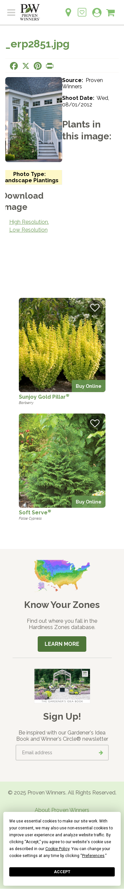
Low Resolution (28, 230)
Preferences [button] (93, 855)
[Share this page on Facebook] (14, 66)
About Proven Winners (62, 810)
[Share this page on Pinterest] (38, 66)
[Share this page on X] (26, 66)
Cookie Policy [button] (57, 848)
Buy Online (89, 386)
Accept (62, 872)
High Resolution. (29, 222)
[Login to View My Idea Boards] (82, 8)
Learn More (62, 644)
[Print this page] (50, 66)
